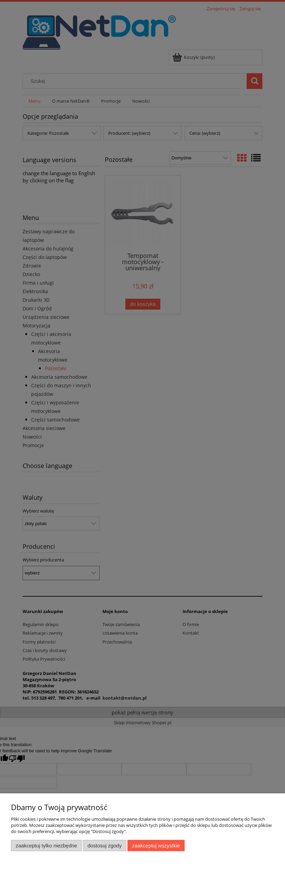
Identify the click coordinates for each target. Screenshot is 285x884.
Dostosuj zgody (104, 845)
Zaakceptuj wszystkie (156, 845)
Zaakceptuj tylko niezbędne (46, 845)
